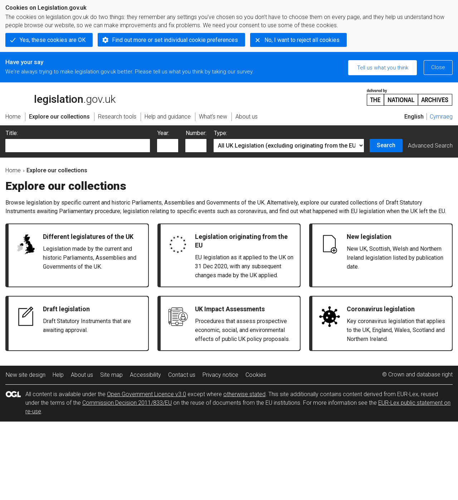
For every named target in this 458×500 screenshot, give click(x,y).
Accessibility (145, 374)
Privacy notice (220, 374)
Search (386, 145)
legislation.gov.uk (60, 96)
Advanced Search (430, 145)
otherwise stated (244, 394)
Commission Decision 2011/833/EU (127, 402)
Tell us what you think (382, 67)
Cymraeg (441, 116)
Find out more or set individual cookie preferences (175, 40)
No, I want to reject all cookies (302, 40)
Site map (111, 374)
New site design (25, 374)
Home (13, 170)
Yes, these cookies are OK (53, 40)
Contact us (181, 374)
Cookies (255, 374)
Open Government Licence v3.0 (146, 394)
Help (58, 374)
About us (82, 374)
